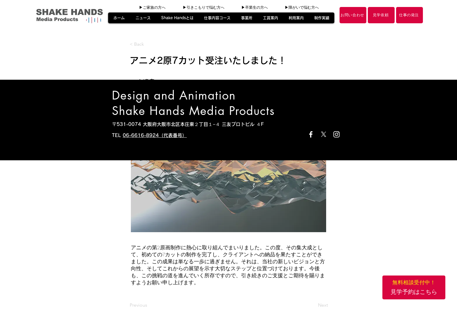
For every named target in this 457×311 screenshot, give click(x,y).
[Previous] (149, 305)
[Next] (313, 305)
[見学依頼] (381, 15)
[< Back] (149, 44)
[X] (323, 134)
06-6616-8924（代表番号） (155, 135)
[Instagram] (336, 134)
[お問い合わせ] (353, 15)
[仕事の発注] (409, 15)
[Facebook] (310, 134)
